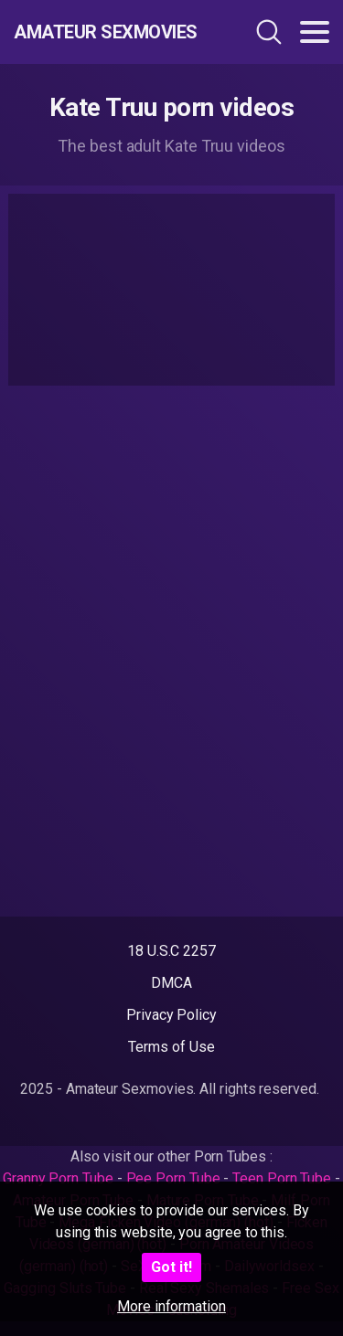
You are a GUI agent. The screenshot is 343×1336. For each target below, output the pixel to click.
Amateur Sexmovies (106, 32)
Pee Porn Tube (173, 1178)
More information (171, 1306)
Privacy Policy (171, 1014)
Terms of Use (171, 1046)
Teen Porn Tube (281, 1178)
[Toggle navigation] (314, 32)
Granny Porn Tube (58, 1178)
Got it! (171, 1267)
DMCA (171, 982)
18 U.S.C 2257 (171, 951)
